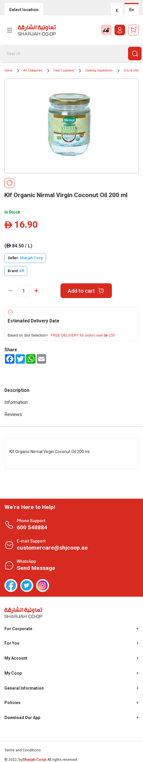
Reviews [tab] (13, 414)
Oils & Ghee (132, 70)
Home (8, 70)
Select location (23, 9)
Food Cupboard (63, 70)
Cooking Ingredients (99, 70)
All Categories (33, 70)
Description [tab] (16, 390)
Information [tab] (16, 402)
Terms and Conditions (22, 750)
